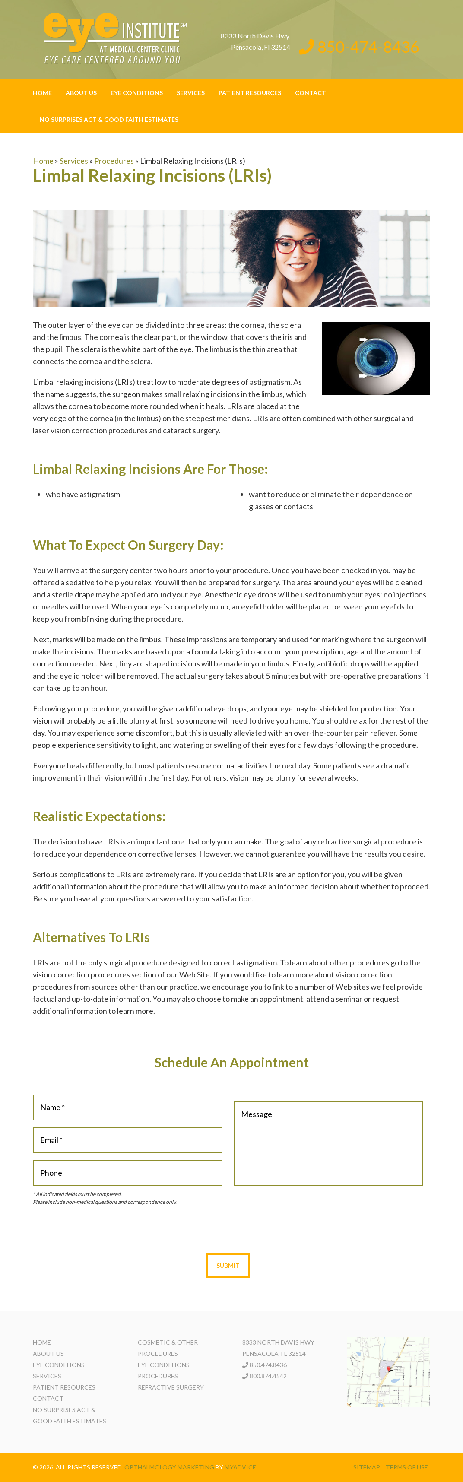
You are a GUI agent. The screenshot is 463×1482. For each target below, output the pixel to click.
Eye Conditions (137, 92)
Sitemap (366, 1467)
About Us (81, 92)
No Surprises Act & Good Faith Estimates (109, 119)
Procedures (114, 160)
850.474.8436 (268, 1364)
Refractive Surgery (171, 1387)
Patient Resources (250, 92)
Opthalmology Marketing (169, 1467)
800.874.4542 (268, 1376)
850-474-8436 (359, 46)
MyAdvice (240, 1467)
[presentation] (228, 1229)
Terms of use (407, 1467)
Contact (310, 92)
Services (191, 92)
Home (42, 92)
